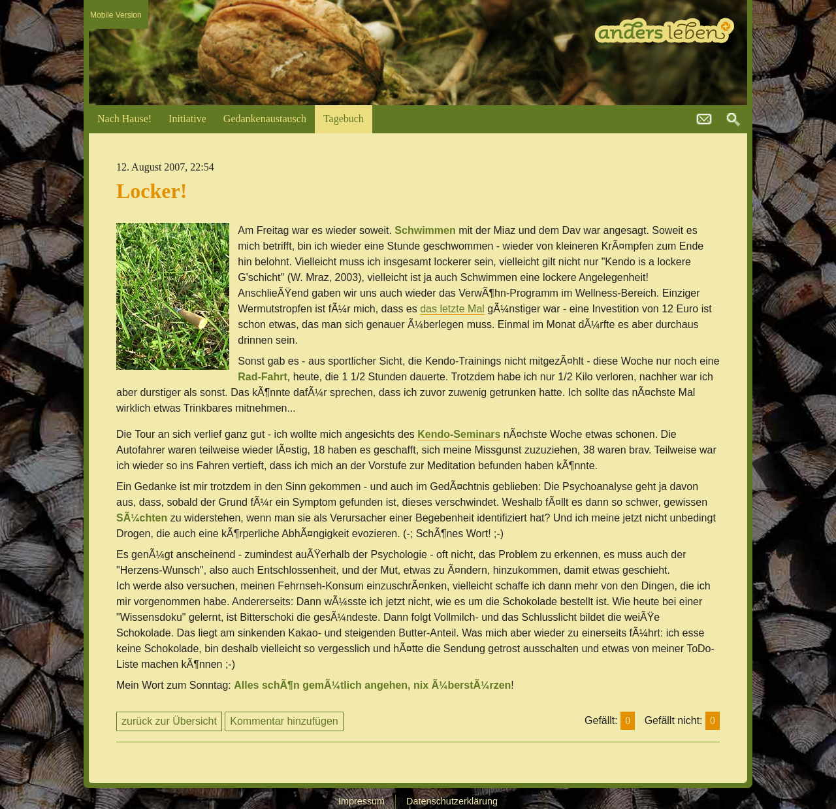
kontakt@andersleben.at (704, 119)
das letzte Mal (452, 308)
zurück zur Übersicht (169, 721)
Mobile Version (116, 15)
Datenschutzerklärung (452, 801)
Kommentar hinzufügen (284, 721)
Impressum (361, 801)
